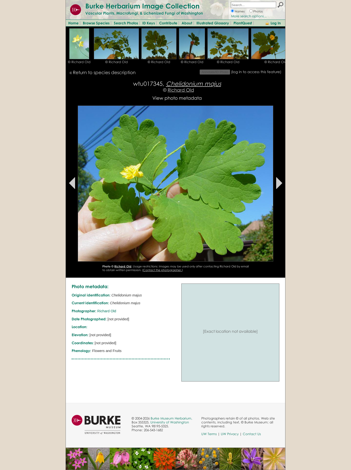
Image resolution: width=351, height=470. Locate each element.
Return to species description (104, 72)
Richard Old (181, 90)
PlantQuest (243, 23)
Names (240, 11)
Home (73, 23)
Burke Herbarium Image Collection (142, 6)
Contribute (168, 23)
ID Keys (148, 23)
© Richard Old (79, 62)
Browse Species (96, 23)
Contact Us (252, 434)
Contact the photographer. (162, 270)
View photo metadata (177, 98)
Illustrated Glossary (212, 23)
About (187, 23)
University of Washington (169, 422)
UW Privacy (230, 434)
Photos (258, 11)
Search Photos (126, 23)
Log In (276, 23)
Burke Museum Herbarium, (171, 418)
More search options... (249, 16)
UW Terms (209, 434)
